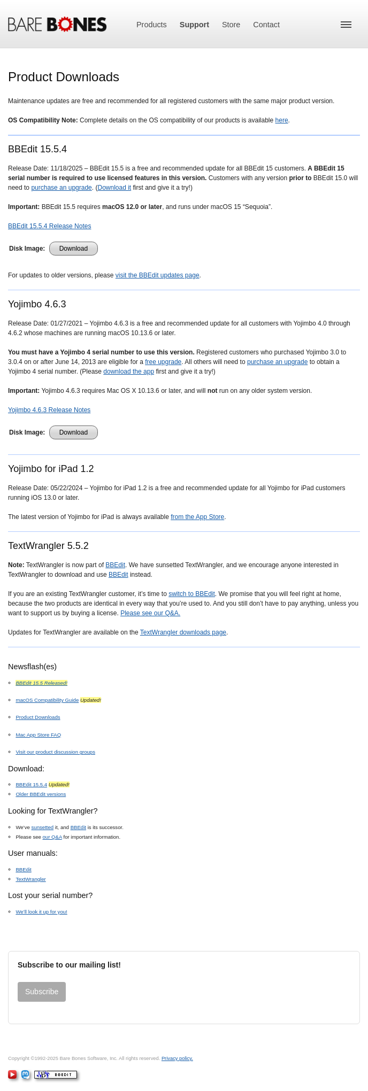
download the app (128, 371)
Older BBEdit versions (41, 794)
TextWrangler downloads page (183, 632)
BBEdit (115, 565)
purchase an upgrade (61, 187)
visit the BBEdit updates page (158, 275)
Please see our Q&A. (150, 613)
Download (73, 248)
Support (194, 24)
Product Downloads (38, 717)
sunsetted (43, 827)
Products (151, 24)
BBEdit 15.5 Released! (41, 683)
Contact (266, 24)
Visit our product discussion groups (55, 752)
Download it (114, 187)
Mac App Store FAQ (38, 735)
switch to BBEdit (191, 594)
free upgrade (163, 362)
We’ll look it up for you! (41, 912)
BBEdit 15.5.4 (31, 784)
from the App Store (197, 517)
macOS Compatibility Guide (47, 700)
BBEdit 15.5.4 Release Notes (49, 226)
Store (231, 24)
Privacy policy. (177, 1058)
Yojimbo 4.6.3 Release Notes (49, 410)
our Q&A (52, 837)
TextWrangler (30, 879)
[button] (346, 24)
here (281, 120)
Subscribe (41, 991)
